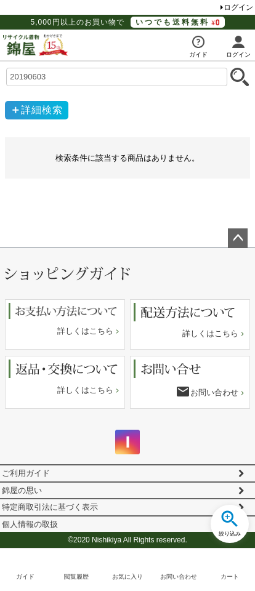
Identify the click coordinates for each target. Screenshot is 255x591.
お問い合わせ (214, 392)
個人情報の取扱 (30, 524)
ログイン (238, 7)
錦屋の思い (22, 490)
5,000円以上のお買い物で (127, 22)
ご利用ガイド (26, 473)
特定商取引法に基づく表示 (50, 507)
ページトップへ (238, 238)
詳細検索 (42, 110)
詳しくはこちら (85, 331)
